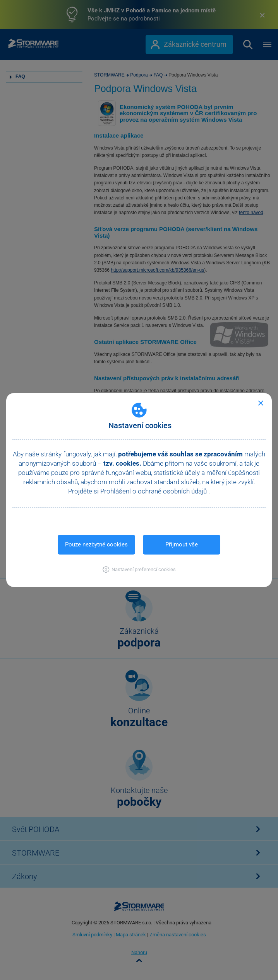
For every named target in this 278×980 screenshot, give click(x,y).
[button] (139, 569)
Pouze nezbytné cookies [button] (96, 544)
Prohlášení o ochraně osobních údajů (154, 491)
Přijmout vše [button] (181, 544)
